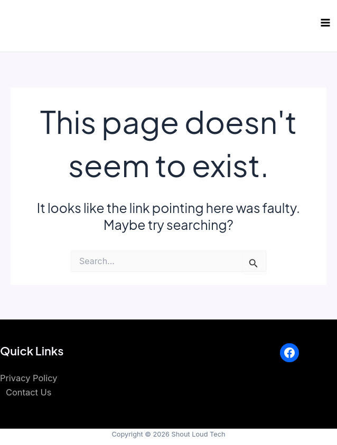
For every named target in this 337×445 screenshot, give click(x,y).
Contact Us (28, 392)
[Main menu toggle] (325, 23)
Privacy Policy (28, 378)
